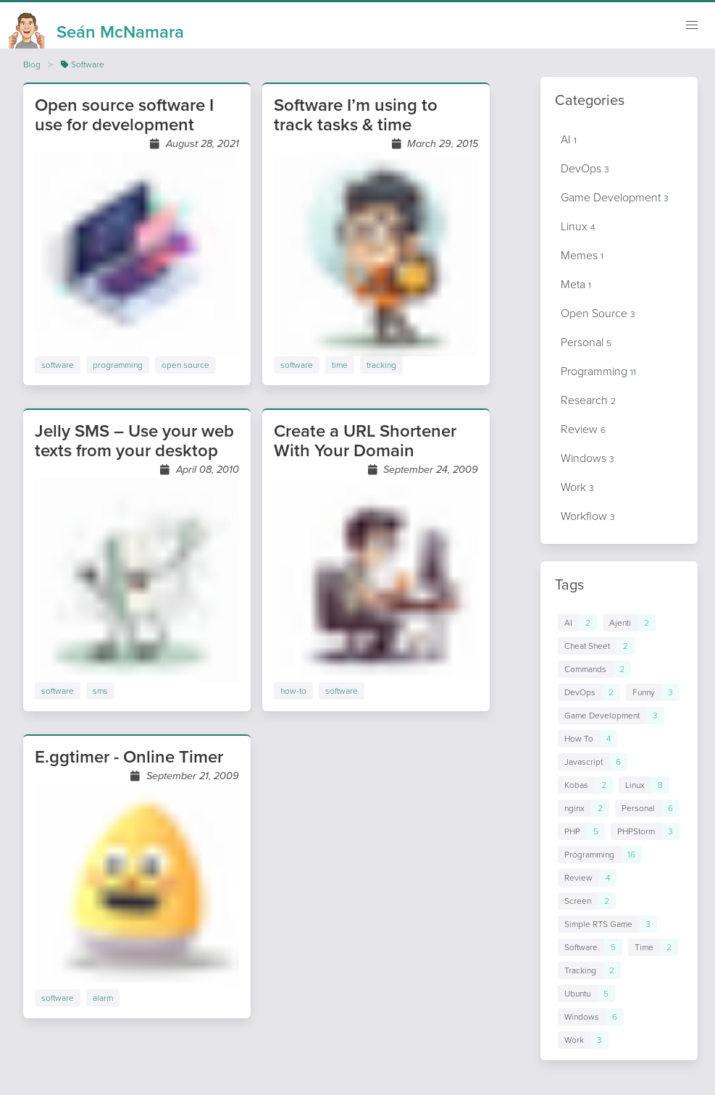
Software (82, 64)
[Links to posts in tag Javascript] (592, 761)
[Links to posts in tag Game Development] (611, 715)
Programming (598, 371)
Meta (576, 284)
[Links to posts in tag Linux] (644, 785)
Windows (587, 458)
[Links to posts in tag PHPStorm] (645, 831)
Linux (578, 226)
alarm (103, 997)
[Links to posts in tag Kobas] (585, 785)
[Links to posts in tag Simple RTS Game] (607, 924)
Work (577, 487)
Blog (32, 64)
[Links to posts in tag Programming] (600, 854)
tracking (381, 365)
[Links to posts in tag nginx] (583, 808)
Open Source (598, 313)
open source (185, 365)
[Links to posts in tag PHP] (581, 831)
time (340, 365)
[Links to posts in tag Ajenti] (629, 622)
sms (100, 690)
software (57, 365)
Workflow (588, 516)
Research (588, 400)
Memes (582, 255)
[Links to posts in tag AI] (577, 622)
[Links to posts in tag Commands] (594, 669)
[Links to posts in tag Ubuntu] (586, 993)
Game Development (615, 197)
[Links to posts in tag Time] (653, 947)
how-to (293, 690)
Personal (586, 342)
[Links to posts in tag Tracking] (589, 970)
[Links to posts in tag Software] (590, 947)
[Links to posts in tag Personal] (647, 808)
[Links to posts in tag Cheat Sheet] (596, 646)
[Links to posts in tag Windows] (591, 1016)
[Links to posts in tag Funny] (652, 692)
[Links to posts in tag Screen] (587, 900)
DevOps (585, 168)
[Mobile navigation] (692, 25)
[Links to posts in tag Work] (583, 1040)
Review (583, 429)
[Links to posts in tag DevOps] (589, 692)
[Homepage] (96, 28)
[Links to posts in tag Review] (587, 877)
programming (118, 365)
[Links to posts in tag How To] (587, 738)
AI (569, 139)
